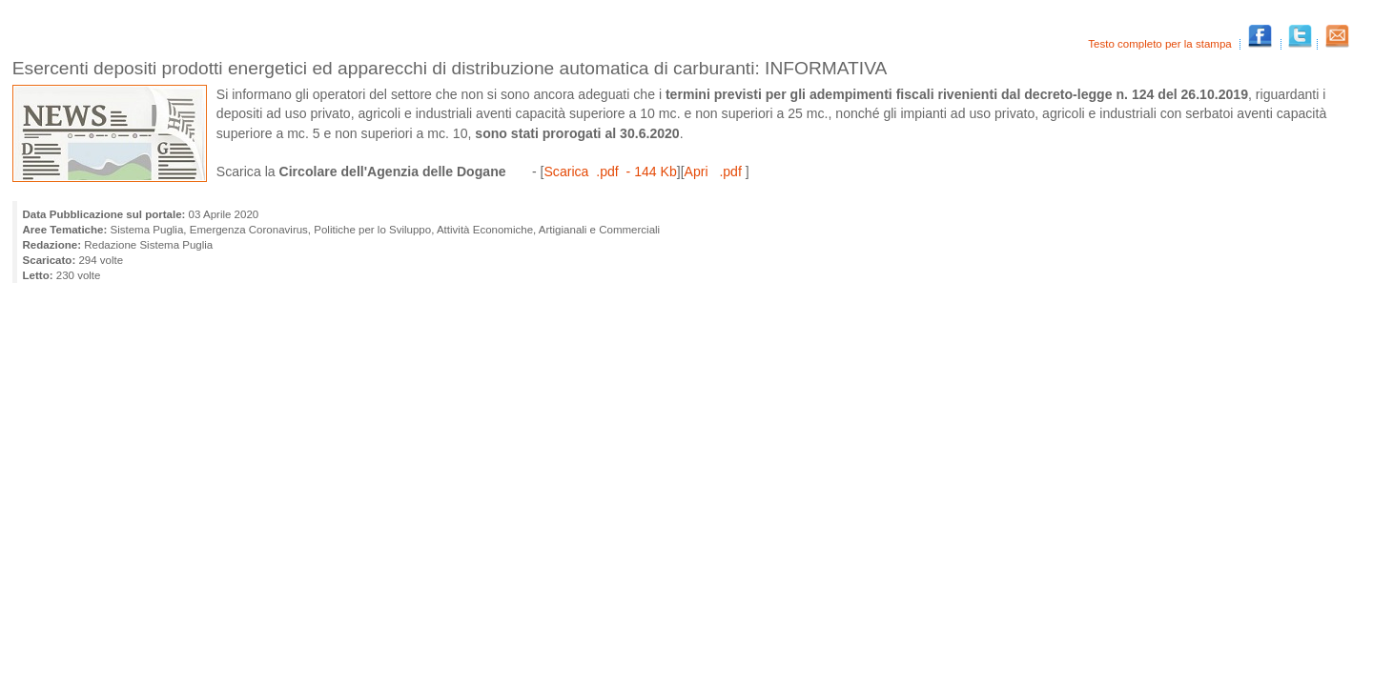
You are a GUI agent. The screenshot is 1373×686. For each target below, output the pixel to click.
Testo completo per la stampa (1161, 44)
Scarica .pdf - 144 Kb (609, 171)
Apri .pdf (715, 171)
